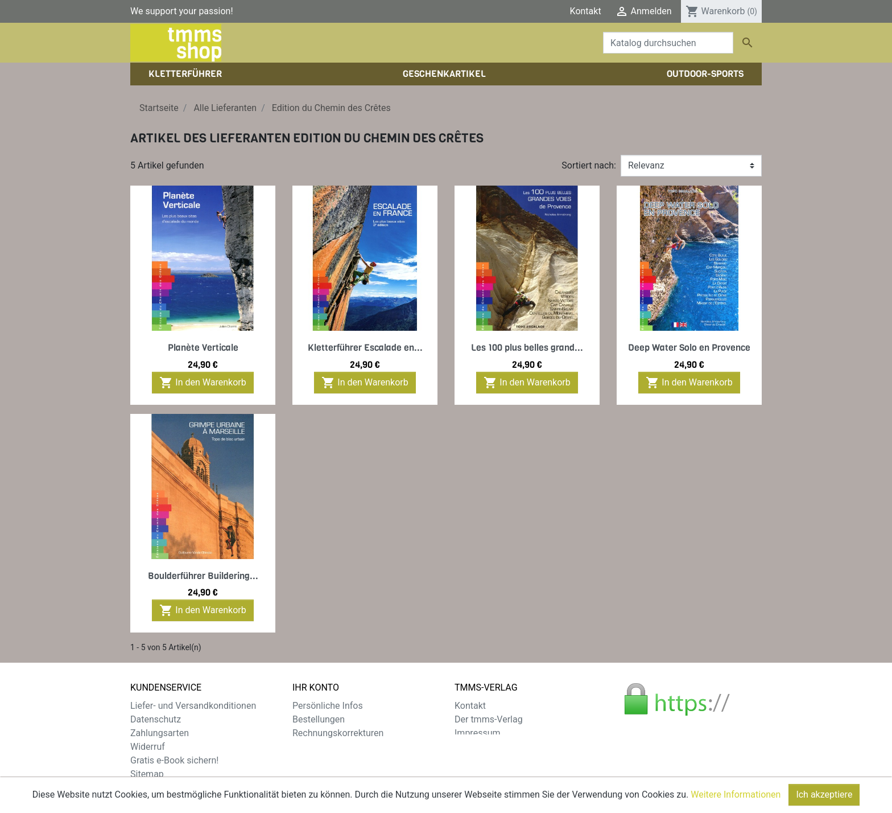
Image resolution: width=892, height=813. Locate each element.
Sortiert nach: (588, 165)
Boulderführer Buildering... (203, 576)
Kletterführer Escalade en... (365, 348)
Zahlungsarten (159, 733)
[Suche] (668, 43)
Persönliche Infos (327, 705)
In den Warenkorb (202, 382)
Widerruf (147, 746)
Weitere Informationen (735, 801)
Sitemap (147, 774)
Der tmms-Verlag (489, 719)
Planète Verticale (203, 348)
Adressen (311, 746)
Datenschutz (155, 719)
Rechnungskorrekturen (337, 733)
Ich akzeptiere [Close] (824, 801)
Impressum (478, 733)
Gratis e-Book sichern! (174, 760)
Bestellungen (318, 719)
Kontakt (585, 11)
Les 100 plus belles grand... (527, 348)
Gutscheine (315, 760)
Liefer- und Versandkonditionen (193, 705)
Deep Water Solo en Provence (689, 348)
